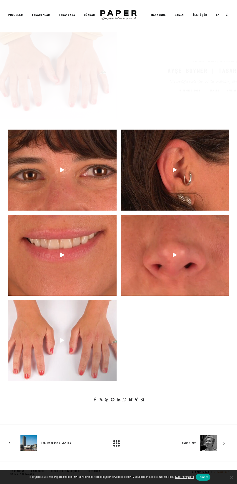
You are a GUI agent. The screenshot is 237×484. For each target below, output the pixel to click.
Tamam (203, 477)
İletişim (199, 15)
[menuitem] (17, 15)
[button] (227, 15)
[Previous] (52, 442)
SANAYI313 (67, 15)
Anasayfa (176, 61)
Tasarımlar (41, 15)
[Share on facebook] (95, 399)
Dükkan (89, 15)
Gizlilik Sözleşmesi (184, 477)
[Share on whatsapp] (124, 399)
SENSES (190, 61)
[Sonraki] (185, 442)
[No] (231, 477)
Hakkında (158, 15)
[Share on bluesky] (130, 399)
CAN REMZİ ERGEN (217, 90)
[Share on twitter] (101, 399)
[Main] (118, 442)
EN (218, 15)
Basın (179, 15)
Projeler (15, 15)
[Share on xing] (136, 399)
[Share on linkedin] (118, 399)
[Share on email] (142, 399)
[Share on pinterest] (112, 399)
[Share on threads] (107, 399)
